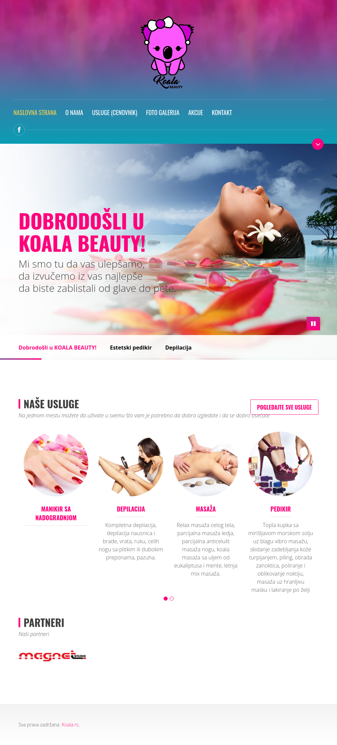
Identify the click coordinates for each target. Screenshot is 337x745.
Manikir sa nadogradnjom (56, 513)
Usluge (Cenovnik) (114, 112)
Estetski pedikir (131, 347)
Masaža (206, 508)
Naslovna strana (35, 112)
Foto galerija (162, 112)
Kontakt (222, 112)
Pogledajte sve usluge (284, 407)
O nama (74, 112)
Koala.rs (70, 724)
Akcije (195, 112)
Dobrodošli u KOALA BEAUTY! (57, 347)
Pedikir (281, 508)
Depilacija (178, 347)
